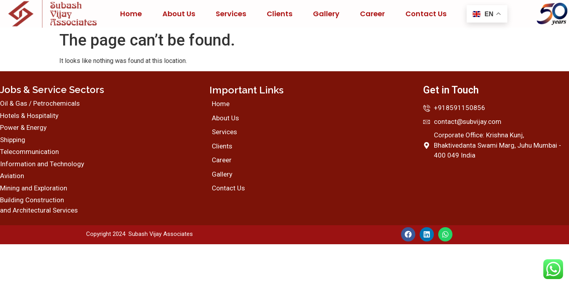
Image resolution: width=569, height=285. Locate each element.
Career (372, 14)
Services (231, 14)
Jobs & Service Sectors (52, 89)
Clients (279, 14)
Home (131, 14)
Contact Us (426, 14)
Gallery (326, 14)
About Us (178, 14)
